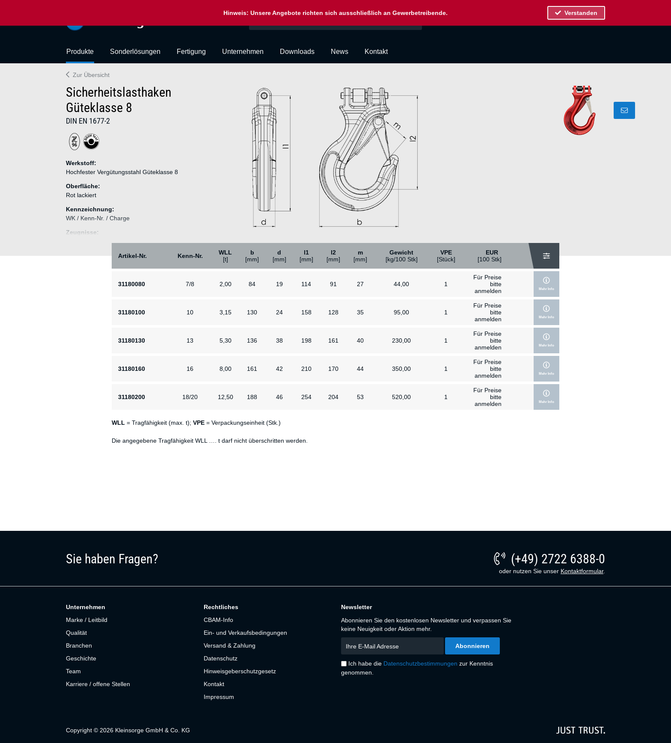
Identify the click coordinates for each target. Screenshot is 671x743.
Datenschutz (221, 658)
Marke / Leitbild (86, 619)
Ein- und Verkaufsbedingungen (245, 632)
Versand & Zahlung (229, 645)
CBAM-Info (218, 619)
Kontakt (214, 684)
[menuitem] (80, 55)
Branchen (79, 645)
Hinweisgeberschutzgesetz (240, 671)
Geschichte (81, 658)
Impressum (219, 696)
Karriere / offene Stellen (98, 684)
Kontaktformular (582, 571)
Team (73, 671)
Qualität (76, 632)
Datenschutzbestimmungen (420, 663)
